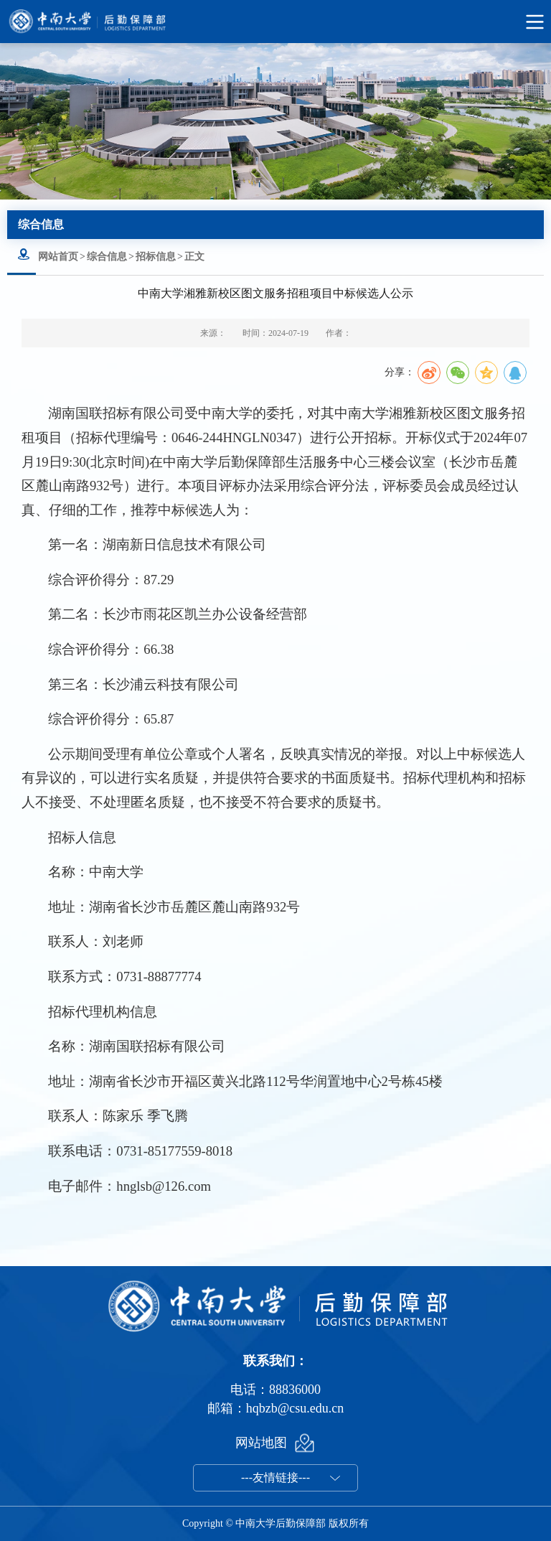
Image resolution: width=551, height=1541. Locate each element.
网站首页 (58, 256)
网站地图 (261, 1442)
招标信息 (156, 256)
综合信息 (107, 256)
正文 (194, 256)
